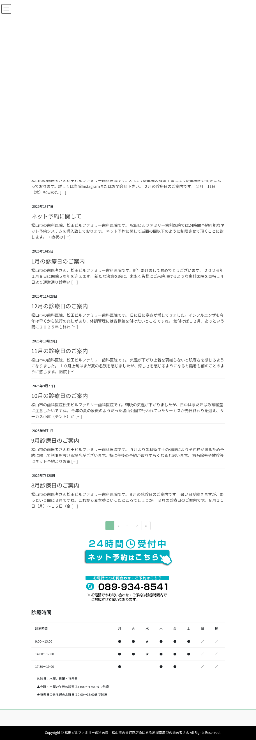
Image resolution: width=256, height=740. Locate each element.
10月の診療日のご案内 (59, 395)
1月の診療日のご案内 (58, 261)
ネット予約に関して (56, 216)
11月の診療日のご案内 (59, 351)
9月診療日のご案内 (55, 440)
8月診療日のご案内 (55, 485)
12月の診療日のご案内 (59, 306)
